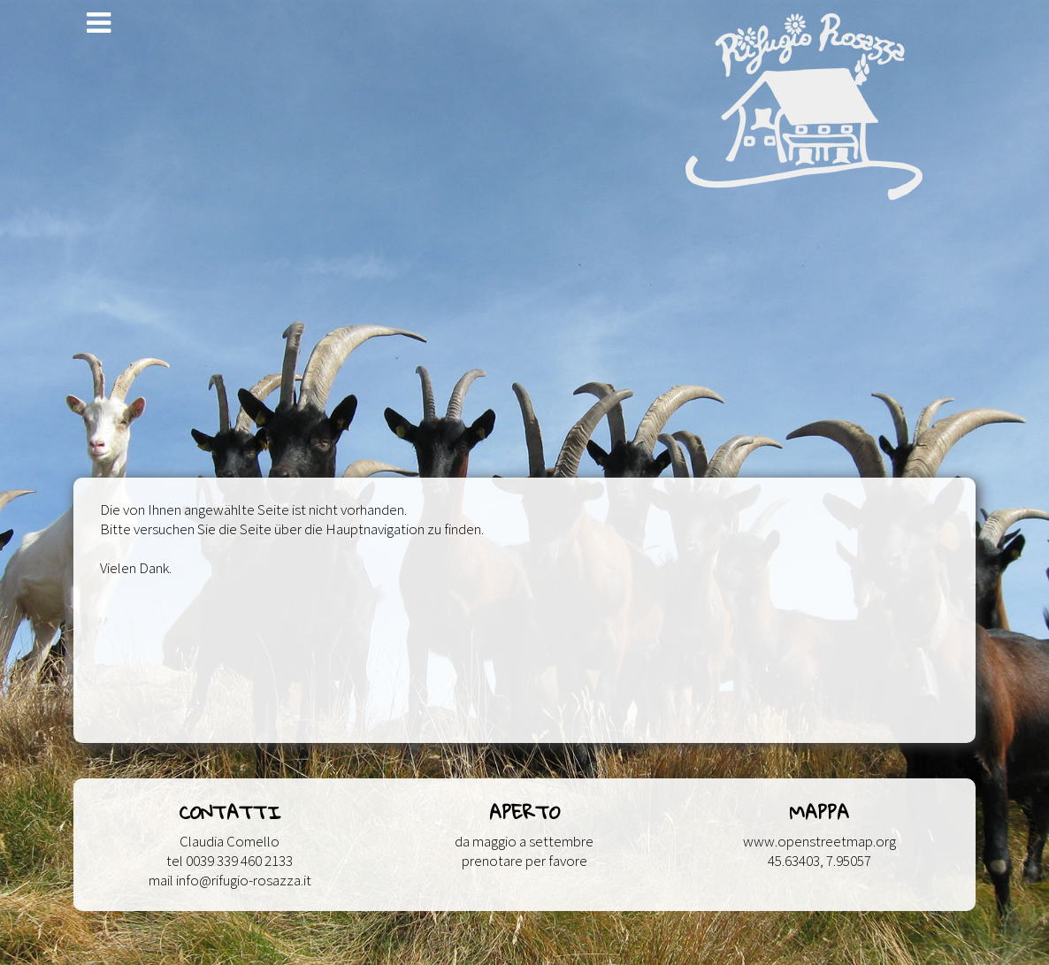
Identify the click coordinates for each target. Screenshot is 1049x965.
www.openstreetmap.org (819, 841)
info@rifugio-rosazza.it (243, 880)
